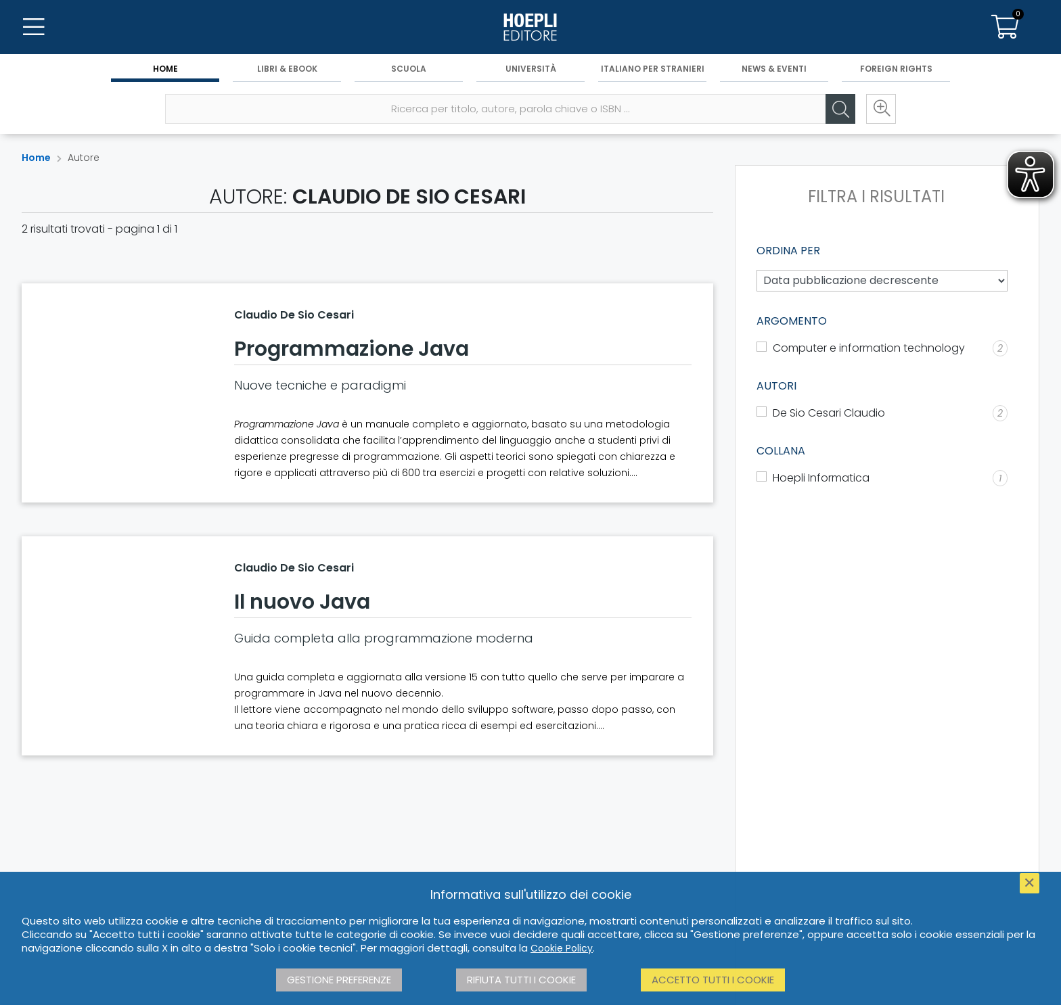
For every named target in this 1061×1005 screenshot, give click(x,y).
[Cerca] (840, 109)
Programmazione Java (351, 349)
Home (165, 68)
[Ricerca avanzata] (881, 109)
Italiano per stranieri (652, 68)
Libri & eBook (287, 68)
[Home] (530, 27)
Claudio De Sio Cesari (294, 315)
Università (530, 68)
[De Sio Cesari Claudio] (882, 413)
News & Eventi (774, 68)
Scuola (408, 68)
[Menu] (34, 27)
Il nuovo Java (302, 602)
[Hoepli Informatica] (882, 478)
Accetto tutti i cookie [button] (713, 980)
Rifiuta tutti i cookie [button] (521, 980)
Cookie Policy (561, 948)
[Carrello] (1005, 27)
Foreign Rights (896, 68)
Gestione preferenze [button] (339, 980)
